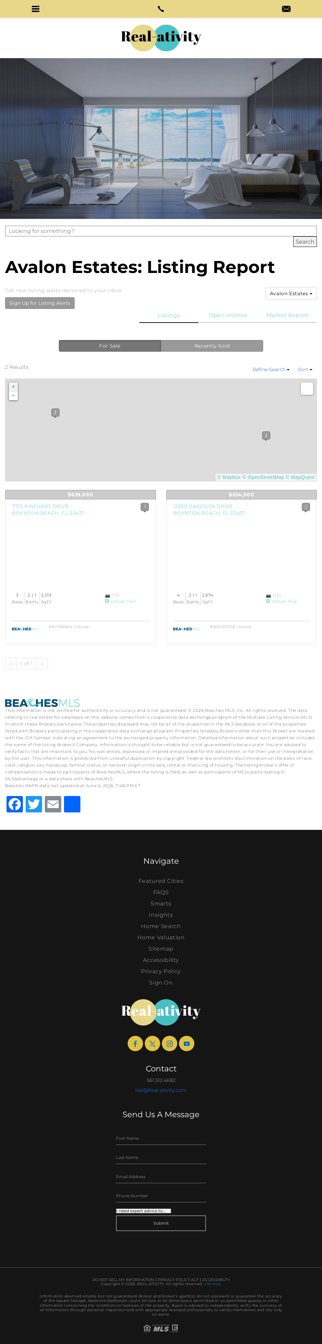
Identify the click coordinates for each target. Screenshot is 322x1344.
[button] (36, 9)
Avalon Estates (291, 293)
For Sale (109, 346)
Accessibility (161, 960)
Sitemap (161, 948)
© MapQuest (300, 477)
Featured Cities (161, 881)
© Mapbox (229, 477)
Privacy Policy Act (178, 1280)
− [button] (13, 396)
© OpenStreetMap (263, 477)
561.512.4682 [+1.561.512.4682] (161, 1080)
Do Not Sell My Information (123, 1280)
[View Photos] (108, 595)
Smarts (161, 903)
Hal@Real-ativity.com (161, 1090)
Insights (161, 915)
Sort (305, 369)
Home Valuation (160, 937)
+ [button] (13, 387)
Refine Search (271, 369)
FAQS (161, 892)
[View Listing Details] (80, 550)
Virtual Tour (121, 601)
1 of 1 (27, 664)
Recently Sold (212, 346)
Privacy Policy (161, 971)
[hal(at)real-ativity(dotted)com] (286, 9)
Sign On (161, 982)
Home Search (161, 926)
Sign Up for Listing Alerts (40, 303)
